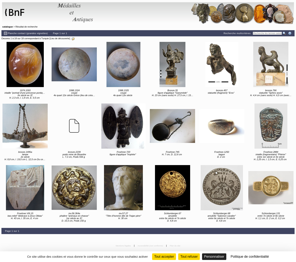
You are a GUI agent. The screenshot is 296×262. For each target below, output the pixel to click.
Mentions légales (124, 246)
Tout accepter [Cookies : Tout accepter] (164, 256)
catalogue (7, 26)
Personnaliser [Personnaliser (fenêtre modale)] (214, 256)
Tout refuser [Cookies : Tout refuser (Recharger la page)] (189, 256)
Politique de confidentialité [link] (250, 256)
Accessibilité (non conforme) (151, 246)
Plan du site (175, 246)
